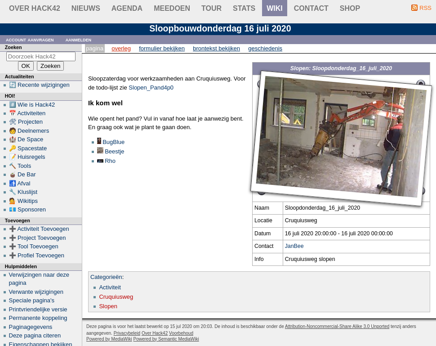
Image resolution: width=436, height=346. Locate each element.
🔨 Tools (20, 165)
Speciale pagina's (32, 300)
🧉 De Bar (22, 174)
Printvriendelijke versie (38, 309)
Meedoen (172, 8)
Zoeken (13, 47)
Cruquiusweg (116, 296)
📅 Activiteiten (27, 113)
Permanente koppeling (38, 318)
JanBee (294, 246)
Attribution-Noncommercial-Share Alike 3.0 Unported (337, 326)
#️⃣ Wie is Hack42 (32, 104)
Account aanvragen (30, 39)
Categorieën (106, 277)
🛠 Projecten (26, 121)
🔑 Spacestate (28, 148)
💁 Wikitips (23, 201)
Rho (110, 160)
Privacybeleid (127, 333)
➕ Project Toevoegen (37, 237)
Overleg (121, 48)
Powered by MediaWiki (109, 339)
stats (244, 8)
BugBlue (113, 142)
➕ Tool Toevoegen (33, 246)
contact (311, 8)
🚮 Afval (20, 183)
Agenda (126, 8)
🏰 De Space (26, 139)
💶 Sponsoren (27, 209)
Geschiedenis (265, 48)
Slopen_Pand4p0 (151, 87)
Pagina (94, 48)
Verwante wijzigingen (36, 291)
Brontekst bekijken (216, 48)
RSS (425, 7)
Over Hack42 (34, 8)
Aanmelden (79, 39)
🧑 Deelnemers (29, 130)
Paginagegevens (31, 327)
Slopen (108, 306)
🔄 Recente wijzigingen (39, 84)
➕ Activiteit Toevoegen (39, 228)
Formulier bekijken (162, 48)
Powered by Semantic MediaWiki (166, 339)
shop (350, 8)
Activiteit (109, 287)
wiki (275, 8)
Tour (211, 8)
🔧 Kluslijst (23, 192)
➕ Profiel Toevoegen (36, 255)
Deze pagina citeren (35, 335)
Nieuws (85, 8)
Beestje (114, 151)
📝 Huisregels (27, 156)
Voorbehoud (181, 333)
